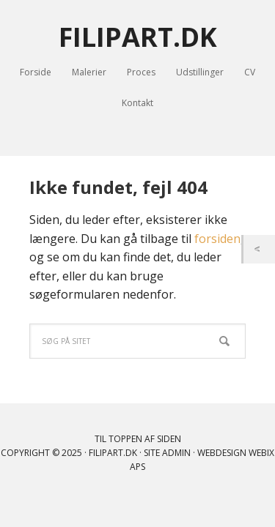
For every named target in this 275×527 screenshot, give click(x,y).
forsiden (217, 239)
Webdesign (221, 452)
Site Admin (167, 452)
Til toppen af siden (138, 439)
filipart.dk (113, 452)
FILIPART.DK (138, 36)
